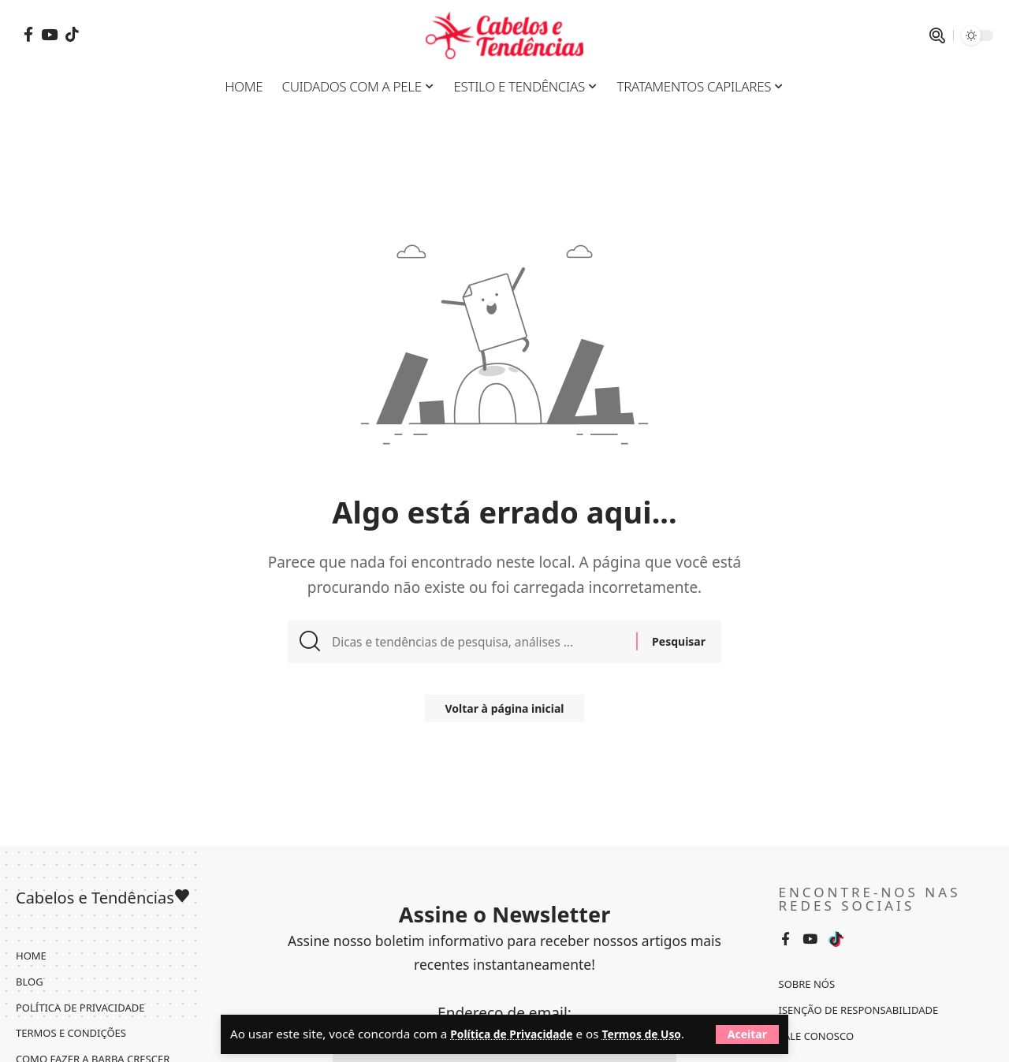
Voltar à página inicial (504, 715)
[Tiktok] (72, 34)
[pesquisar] (937, 35)
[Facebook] (28, 34)
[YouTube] (49, 34)
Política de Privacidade (517, 1013)
